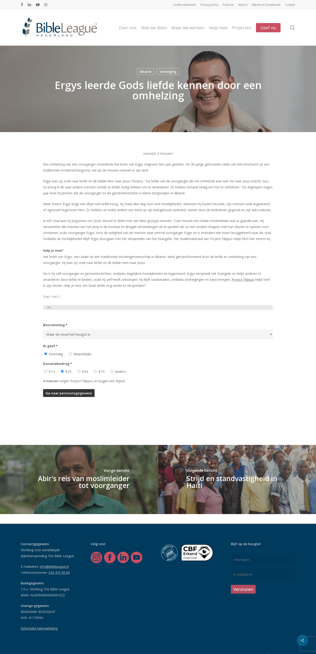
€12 (52, 371)
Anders (120, 371)
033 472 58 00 (59, 572)
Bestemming (55, 325)
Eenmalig (56, 354)
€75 (102, 371)
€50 (85, 371)
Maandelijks (82, 354)
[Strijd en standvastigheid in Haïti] (237, 479)
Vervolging (168, 71)
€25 (68, 371)
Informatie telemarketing (39, 628)
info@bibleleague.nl (54, 566)
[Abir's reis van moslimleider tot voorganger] (79, 479)
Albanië (145, 71)
